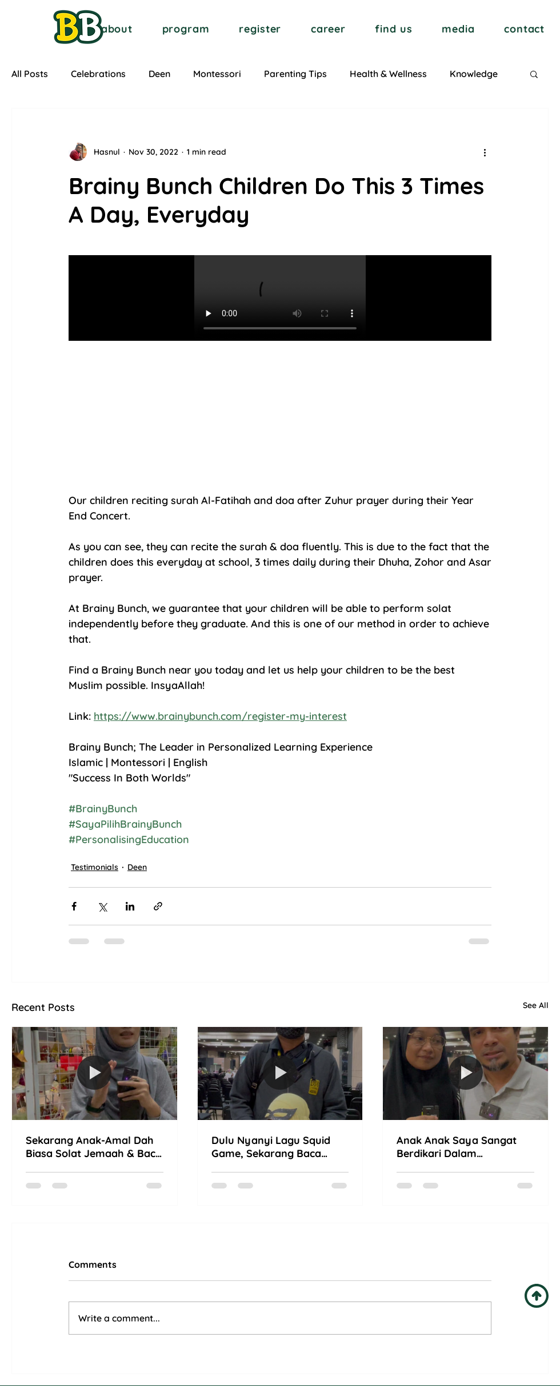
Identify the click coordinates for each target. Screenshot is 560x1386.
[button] (116, 29)
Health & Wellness (388, 73)
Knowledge (474, 73)
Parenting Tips (295, 73)
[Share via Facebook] (74, 906)
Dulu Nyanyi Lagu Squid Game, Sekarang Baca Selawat (270, 1147)
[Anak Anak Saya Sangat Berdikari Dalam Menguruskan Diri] (465, 1073)
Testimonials (94, 867)
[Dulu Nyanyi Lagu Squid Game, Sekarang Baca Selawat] (280, 1073)
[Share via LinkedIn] (130, 906)
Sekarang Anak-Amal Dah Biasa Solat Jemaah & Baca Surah (94, 1147)
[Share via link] (158, 906)
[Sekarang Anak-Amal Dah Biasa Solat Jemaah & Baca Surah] (94, 1073)
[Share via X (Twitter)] (102, 906)
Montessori (217, 73)
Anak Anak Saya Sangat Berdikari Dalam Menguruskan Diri (457, 1147)
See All (536, 1005)
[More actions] (484, 152)
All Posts (29, 73)
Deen (159, 73)
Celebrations (98, 73)
